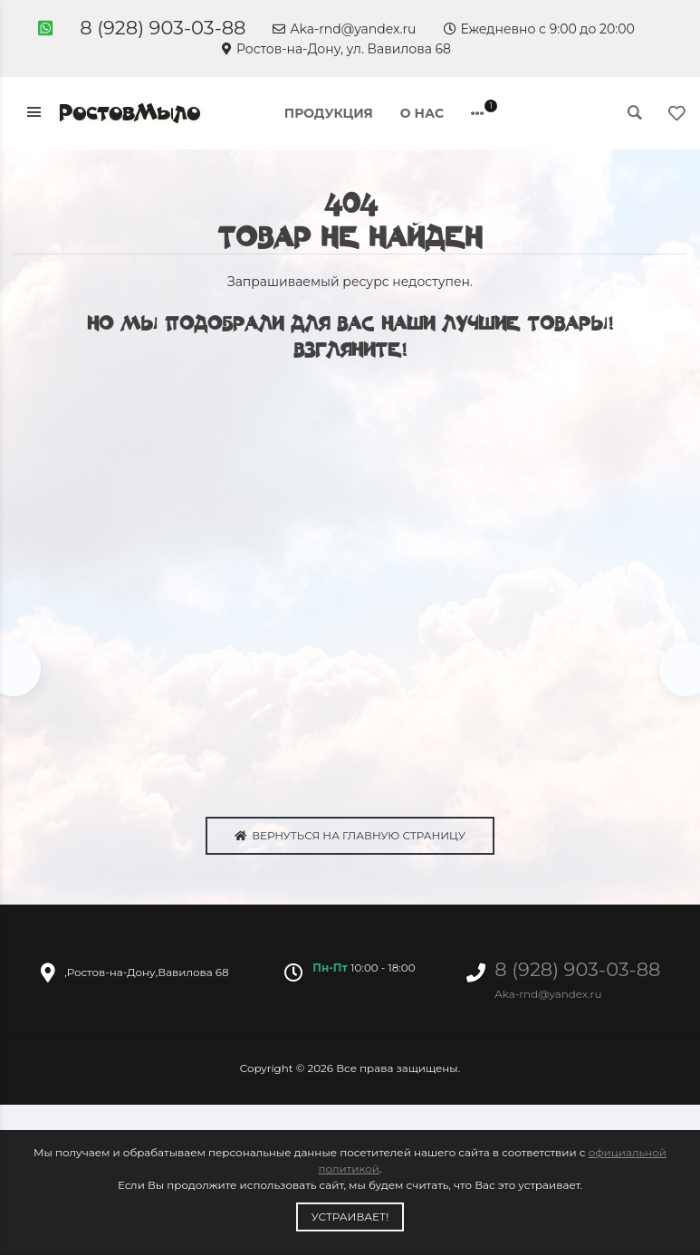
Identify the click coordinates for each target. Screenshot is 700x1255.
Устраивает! (350, 1216)
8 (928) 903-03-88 (162, 27)
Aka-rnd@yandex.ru (344, 29)
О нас (422, 113)
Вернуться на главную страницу (350, 839)
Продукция (328, 113)
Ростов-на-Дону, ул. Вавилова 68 (336, 49)
